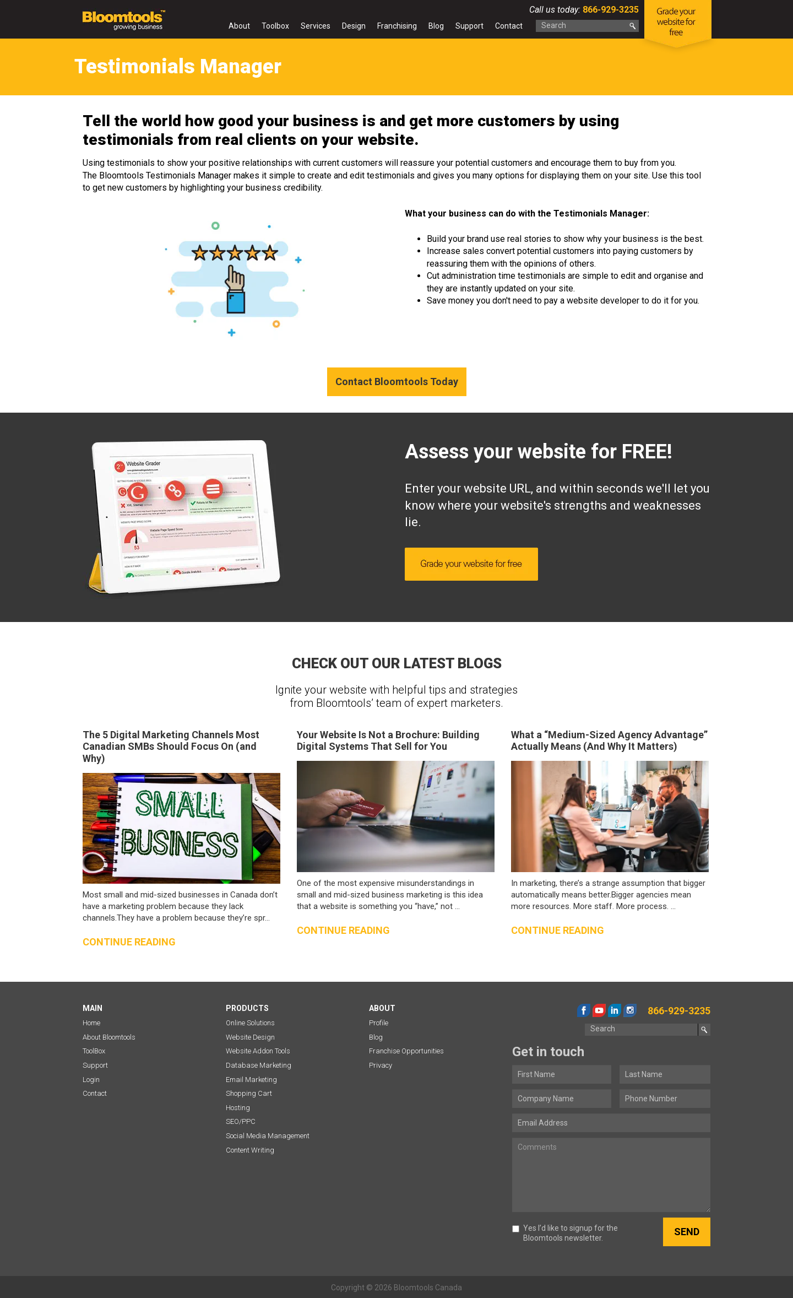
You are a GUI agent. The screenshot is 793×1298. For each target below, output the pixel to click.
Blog (436, 25)
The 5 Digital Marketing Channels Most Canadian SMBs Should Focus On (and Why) (171, 746)
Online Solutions (250, 1023)
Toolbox (275, 25)
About (239, 25)
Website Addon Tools (258, 1051)
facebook (583, 1010)
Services (315, 25)
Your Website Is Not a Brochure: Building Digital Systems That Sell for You (388, 741)
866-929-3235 (609, 9)
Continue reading (129, 942)
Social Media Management (267, 1136)
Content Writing (250, 1150)
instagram (630, 1010)
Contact (509, 25)
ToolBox (94, 1051)
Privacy (380, 1065)
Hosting (238, 1108)
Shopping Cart (249, 1093)
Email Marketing (251, 1079)
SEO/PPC (241, 1121)
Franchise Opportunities (406, 1051)
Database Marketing (258, 1065)
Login (91, 1079)
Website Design (250, 1037)
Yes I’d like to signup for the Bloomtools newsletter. (565, 1233)
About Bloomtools (109, 1037)
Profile (378, 1023)
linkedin (614, 1010)
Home (212, 28)
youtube (599, 1010)
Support (469, 25)
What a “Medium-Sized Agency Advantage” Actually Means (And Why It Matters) (609, 741)
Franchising (397, 25)
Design (354, 25)
